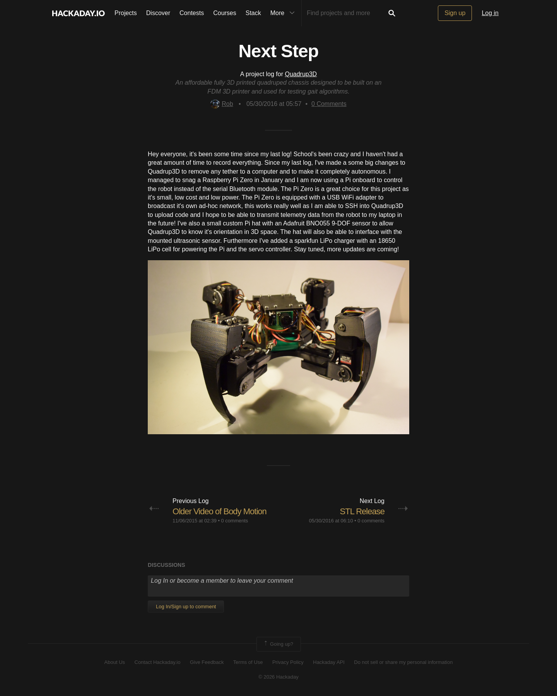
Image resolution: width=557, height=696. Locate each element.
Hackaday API (329, 662)
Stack (253, 13)
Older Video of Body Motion (220, 511)
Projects (125, 13)
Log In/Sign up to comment (186, 606)
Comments (329, 104)
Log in (490, 13)
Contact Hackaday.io (158, 662)
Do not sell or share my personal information (403, 662)
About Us (114, 662)
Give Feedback (207, 662)
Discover (158, 13)
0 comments (234, 521)
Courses (224, 13)
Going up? (278, 644)
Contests (191, 13)
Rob (221, 104)
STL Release (362, 511)
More (284, 13)
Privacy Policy (288, 662)
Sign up (454, 13)
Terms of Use (248, 662)
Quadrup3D (301, 74)
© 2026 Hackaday (278, 677)
